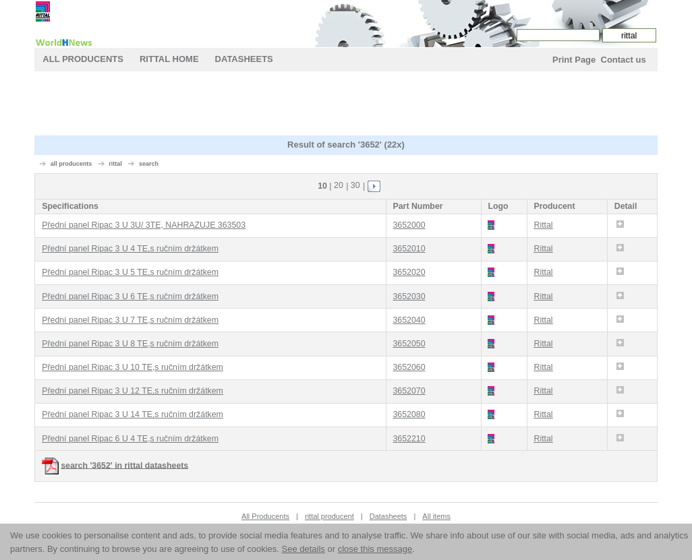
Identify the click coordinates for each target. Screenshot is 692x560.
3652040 (409, 320)
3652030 (409, 296)
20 (338, 185)
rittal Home (169, 59)
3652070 (409, 391)
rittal (115, 163)
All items (436, 516)
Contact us (623, 60)
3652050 (409, 343)
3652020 (409, 272)
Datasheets (244, 59)
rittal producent (329, 516)
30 (355, 185)
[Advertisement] (346, 105)
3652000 (409, 225)
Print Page (574, 60)
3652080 (409, 414)
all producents (71, 163)
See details (303, 549)
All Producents (82, 59)
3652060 (409, 367)
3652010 (409, 248)
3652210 (409, 438)
